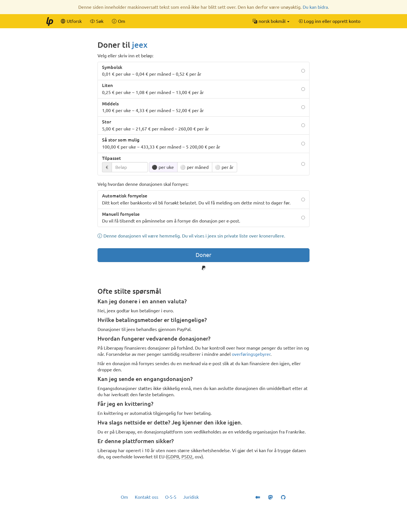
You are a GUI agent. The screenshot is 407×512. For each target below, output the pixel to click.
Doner (203, 255)
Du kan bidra (315, 7)
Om (124, 497)
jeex (140, 44)
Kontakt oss (146, 497)
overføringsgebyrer (251, 354)
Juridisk (191, 497)
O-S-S (170, 497)
